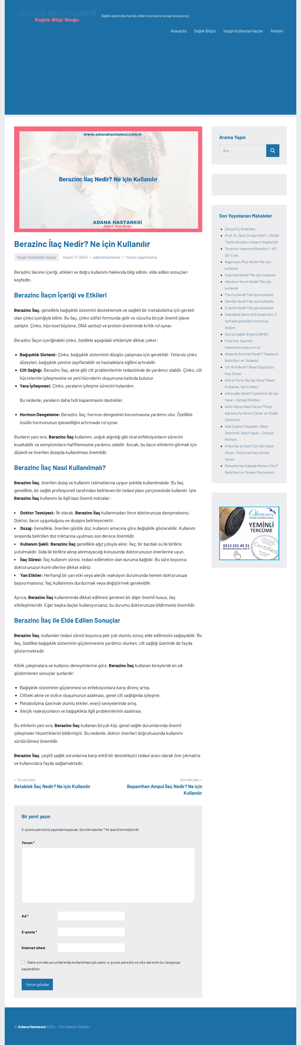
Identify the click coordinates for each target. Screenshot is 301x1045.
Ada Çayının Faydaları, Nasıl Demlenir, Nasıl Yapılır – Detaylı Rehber (249, 433)
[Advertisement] (150, 82)
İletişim (277, 30)
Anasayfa (178, 30)
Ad (25, 916)
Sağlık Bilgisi (205, 30)
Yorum (28, 842)
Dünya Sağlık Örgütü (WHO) (246, 334)
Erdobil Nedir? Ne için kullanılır (249, 307)
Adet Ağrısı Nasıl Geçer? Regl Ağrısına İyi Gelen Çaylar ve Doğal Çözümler (251, 413)
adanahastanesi (106, 257)
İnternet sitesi (33, 947)
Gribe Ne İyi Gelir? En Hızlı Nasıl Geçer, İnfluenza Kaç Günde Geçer (249, 452)
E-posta (29, 932)
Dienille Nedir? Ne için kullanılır (249, 301)
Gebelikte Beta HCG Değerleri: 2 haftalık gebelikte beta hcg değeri (251, 321)
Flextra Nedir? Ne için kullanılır (249, 294)
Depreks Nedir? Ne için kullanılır (250, 275)
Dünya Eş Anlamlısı (240, 229)
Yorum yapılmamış (141, 257)
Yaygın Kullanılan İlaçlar (243, 30)
